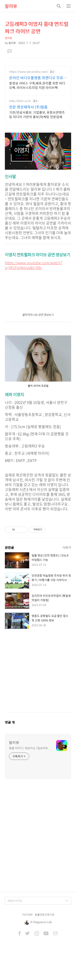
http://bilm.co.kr (20, 101)
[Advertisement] (38, 674)
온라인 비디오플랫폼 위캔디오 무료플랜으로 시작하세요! (38, 77)
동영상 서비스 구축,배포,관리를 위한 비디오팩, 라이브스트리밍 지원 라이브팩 (37, 85)
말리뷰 (11, 6)
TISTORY (27, 914)
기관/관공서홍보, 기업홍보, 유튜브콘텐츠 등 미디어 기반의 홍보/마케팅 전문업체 (37, 114)
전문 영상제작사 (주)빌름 (28, 107)
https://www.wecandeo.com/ (28, 71)
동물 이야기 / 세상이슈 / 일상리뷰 (28, 748)
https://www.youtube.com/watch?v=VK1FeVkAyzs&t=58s (33, 265)
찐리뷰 (8, 38)
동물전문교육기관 (44, 914)
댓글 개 (10, 722)
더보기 (67, 547)
